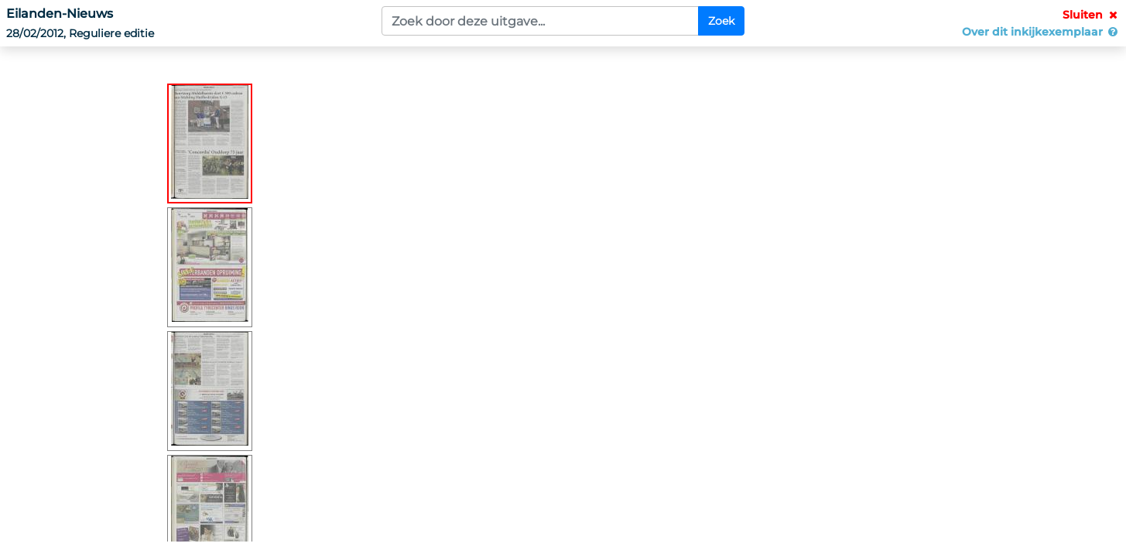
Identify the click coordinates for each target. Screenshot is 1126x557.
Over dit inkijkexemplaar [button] (1041, 32)
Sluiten (1091, 15)
